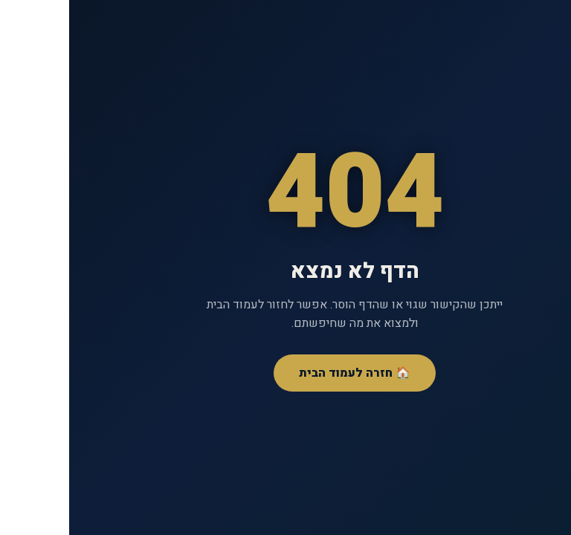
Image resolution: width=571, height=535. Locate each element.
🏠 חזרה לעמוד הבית (285, 373)
